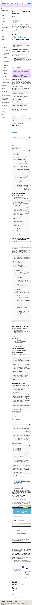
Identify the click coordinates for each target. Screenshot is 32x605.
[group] (21, 171)
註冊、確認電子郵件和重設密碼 (17, 20)
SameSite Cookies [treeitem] (4, 106)
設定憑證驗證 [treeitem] (4, 71)
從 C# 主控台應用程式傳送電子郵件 (21, 37)
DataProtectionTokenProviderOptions (17, 422)
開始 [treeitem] (2, 16)
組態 (22, 123)
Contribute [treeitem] (3, 119)
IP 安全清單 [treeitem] (3, 108)
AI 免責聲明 (2, 603)
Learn (13, 9)
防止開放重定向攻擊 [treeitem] (5, 100)
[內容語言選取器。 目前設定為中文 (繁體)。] (3, 601)
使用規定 (23, 603)
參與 (11, 603)
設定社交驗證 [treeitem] (4, 76)
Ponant (19, 24)
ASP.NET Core (19, 9)
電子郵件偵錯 (22, 332)
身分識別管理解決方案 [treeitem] (6, 82)
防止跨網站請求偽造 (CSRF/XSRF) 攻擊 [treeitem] (5, 99)
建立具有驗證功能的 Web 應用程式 (17, 19)
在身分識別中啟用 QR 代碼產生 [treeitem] (7, 64)
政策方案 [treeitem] (4, 77)
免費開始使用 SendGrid (17, 141)
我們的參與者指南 (16, 572)
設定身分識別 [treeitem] (5, 57)
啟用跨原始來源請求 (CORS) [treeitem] (6, 103)
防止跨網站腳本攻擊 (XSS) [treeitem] (5, 102)
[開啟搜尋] (29, 1)
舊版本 (5, 603)
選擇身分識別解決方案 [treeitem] (6, 45)
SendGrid (20, 81)
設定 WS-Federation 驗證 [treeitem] (6, 74)
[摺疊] (10, 8)
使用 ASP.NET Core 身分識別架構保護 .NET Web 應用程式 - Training (21, 592)
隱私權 (14, 603)
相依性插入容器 (22, 66)
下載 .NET (29, 3)
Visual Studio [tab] (14, 133)
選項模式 (20, 123)
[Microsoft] (1, 1)
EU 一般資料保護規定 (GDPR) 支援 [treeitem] (6, 96)
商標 (26, 603)
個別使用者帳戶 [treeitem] (6, 67)
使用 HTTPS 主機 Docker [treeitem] (5, 91)
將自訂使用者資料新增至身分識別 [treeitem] (7, 54)
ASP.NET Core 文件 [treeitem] (4, 13)
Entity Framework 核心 (17, 31)
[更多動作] (30, 9)
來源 (16, 67)
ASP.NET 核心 (16, 29)
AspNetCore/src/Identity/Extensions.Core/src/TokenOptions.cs (21, 412)
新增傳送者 (20, 86)
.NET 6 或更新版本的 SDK (17, 36)
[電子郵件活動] (17, 483)
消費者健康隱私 (18, 603)
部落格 (8, 603)
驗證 (14, 30)
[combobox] (5, 10)
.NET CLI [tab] (18, 133)
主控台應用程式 (17, 481)
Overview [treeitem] (3, 15)
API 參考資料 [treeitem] (3, 117)
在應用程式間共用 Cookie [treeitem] (5, 105)
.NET (15, 9)
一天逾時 (14, 413)
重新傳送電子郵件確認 (16, 21)
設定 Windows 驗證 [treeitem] (5, 73)
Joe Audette (24, 24)
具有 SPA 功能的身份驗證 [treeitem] (7, 50)
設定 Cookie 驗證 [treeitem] (5, 70)
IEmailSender (15, 66)
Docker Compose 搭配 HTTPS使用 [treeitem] (6, 94)
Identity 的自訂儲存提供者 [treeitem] (7, 60)
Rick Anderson (15, 24)
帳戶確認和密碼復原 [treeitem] (6, 61)
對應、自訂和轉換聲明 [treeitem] (6, 79)
